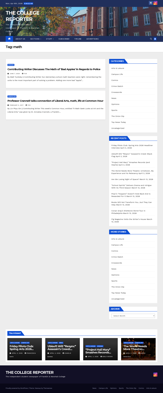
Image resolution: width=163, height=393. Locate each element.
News (113, 98)
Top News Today (118, 122)
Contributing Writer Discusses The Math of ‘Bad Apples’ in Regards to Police (53, 69)
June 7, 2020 (15, 73)
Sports (114, 110)
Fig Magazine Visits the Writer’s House (128, 219)
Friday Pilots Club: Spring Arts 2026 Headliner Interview (23, 349)
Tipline (77, 39)
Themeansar (47, 388)
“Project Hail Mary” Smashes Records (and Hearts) (97, 352)
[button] (151, 39)
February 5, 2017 (17, 105)
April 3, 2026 (17, 353)
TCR (24, 73)
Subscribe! (64, 39)
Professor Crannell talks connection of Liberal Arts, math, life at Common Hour (55, 100)
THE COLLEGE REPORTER (29, 372)
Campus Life (12, 96)
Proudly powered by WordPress (17, 388)
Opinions (11, 64)
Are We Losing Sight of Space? (125, 179)
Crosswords (116, 92)
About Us (20, 39)
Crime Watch (117, 86)
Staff (49, 39)
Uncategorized (117, 128)
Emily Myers (107, 356)
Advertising (92, 39)
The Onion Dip (117, 116)
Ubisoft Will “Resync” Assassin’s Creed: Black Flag (62, 349)
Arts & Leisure (117, 68)
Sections (35, 39)
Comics (114, 80)
